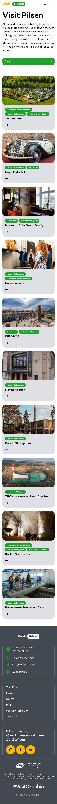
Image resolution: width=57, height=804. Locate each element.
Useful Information (17, 710)
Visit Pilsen (12, 687)
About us (11, 716)
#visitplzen (35, 735)
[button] (45, 4)
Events (10, 693)
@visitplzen (15, 735)
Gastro (10, 698)
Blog (8, 704)
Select (9, 61)
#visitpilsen (15, 739)
